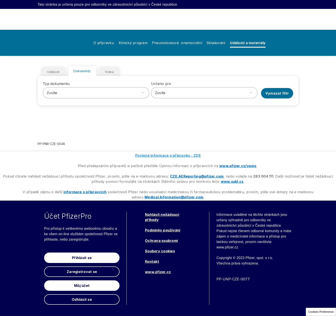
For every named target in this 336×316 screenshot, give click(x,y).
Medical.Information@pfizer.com (174, 197)
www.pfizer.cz (158, 272)
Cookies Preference (321, 311)
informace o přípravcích (84, 192)
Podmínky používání (162, 230)
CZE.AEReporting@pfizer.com (197, 176)
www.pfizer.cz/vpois (237, 166)
